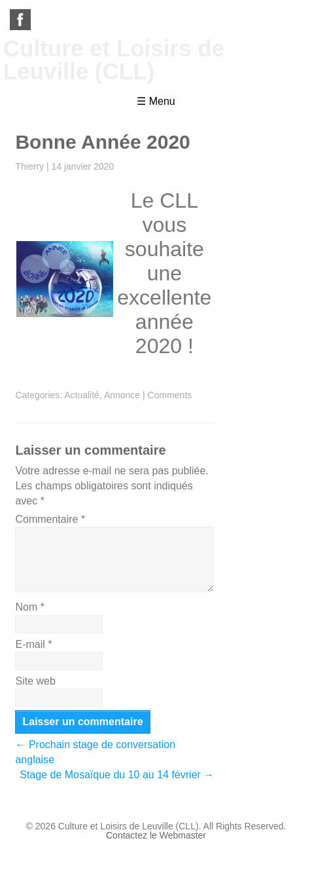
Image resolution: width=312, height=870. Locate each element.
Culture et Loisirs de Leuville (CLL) (113, 59)
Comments (170, 395)
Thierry (29, 166)
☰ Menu (156, 101)
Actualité (81, 395)
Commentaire (50, 519)
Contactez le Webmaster (156, 835)
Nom (29, 607)
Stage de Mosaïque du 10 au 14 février (117, 774)
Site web (35, 681)
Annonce (122, 395)
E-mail (33, 644)
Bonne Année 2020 (102, 142)
